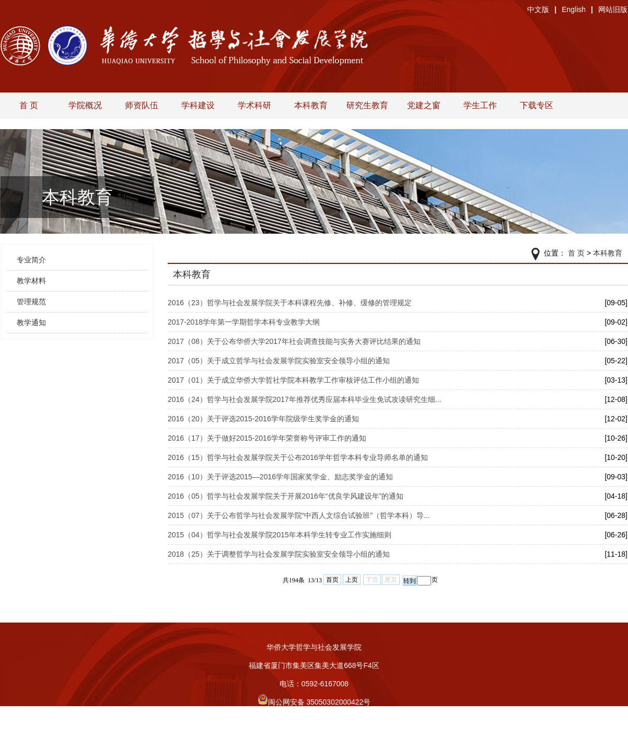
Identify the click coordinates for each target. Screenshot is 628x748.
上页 (351, 579)
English (574, 9)
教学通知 (31, 322)
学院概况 (85, 105)
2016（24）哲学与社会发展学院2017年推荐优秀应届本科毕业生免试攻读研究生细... (304, 399)
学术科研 (254, 105)
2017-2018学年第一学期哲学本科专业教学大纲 (244, 322)
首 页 (28, 105)
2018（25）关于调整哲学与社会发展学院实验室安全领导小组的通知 (279, 554)
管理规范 (31, 301)
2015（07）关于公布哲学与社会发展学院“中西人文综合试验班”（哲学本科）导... (299, 515)
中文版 (538, 9)
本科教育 (311, 105)
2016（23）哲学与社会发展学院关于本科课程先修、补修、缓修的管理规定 (290, 302)
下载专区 (536, 105)
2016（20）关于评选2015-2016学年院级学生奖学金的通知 (263, 419)
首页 (332, 579)
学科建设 (198, 105)
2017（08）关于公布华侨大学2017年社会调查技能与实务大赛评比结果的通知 (294, 341)
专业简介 (31, 260)
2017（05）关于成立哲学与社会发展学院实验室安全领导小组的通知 (279, 360)
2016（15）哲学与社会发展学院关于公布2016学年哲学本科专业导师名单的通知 (298, 457)
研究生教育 (367, 105)
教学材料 (31, 281)
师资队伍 (141, 105)
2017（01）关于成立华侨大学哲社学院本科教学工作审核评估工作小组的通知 (293, 380)
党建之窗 (423, 105)
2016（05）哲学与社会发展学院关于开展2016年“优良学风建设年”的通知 (285, 496)
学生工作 (480, 105)
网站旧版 (612, 9)
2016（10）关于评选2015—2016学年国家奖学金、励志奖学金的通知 (280, 477)
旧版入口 (314, 738)
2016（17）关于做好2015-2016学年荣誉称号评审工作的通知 (267, 438)
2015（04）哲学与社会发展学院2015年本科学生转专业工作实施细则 (279, 535)
